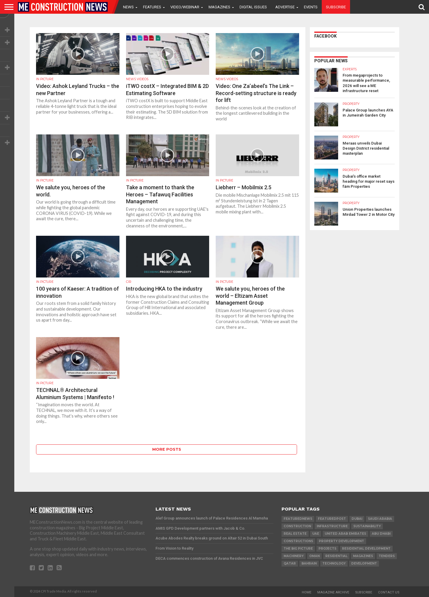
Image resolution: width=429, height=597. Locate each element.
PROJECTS (327, 549)
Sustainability (367, 526)
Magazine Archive (333, 592)
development (364, 563)
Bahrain (309, 563)
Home (306, 592)
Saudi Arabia (380, 519)
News (128, 7)
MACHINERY (294, 556)
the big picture (298, 549)
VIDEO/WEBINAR (184, 7)
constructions (298, 541)
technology (334, 563)
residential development (366, 549)
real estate (295, 534)
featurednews (298, 519)
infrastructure (332, 526)
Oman (314, 556)
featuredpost (332, 519)
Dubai (357, 519)
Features (152, 7)
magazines (363, 556)
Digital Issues (253, 7)
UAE (315, 534)
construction (297, 526)
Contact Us (388, 592)
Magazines (219, 7)
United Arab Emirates (345, 534)
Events (311, 7)
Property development (341, 541)
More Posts (166, 449)
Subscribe (336, 7)
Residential (336, 556)
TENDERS (387, 556)
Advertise (285, 7)
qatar (290, 563)
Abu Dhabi (381, 534)
